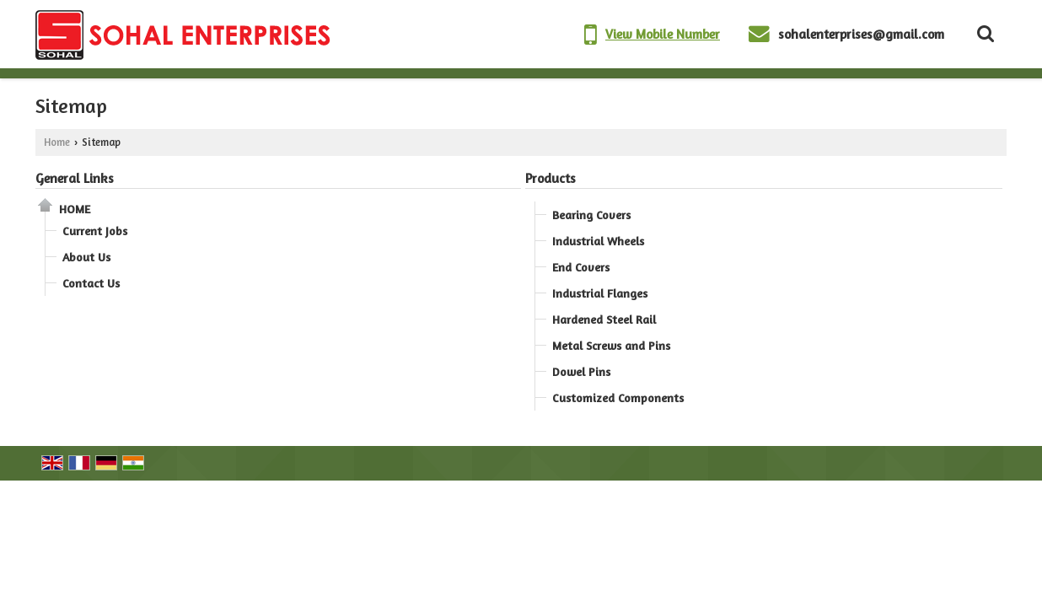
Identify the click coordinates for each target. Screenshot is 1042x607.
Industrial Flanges (599, 293)
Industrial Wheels (598, 241)
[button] (662, 34)
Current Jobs (94, 230)
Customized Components (618, 397)
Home (57, 142)
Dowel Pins (581, 371)
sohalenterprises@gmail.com (861, 34)
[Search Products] (983, 33)
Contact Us (91, 283)
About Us (86, 257)
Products (550, 178)
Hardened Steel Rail (604, 319)
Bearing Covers (591, 214)
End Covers (581, 267)
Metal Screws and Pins (611, 345)
